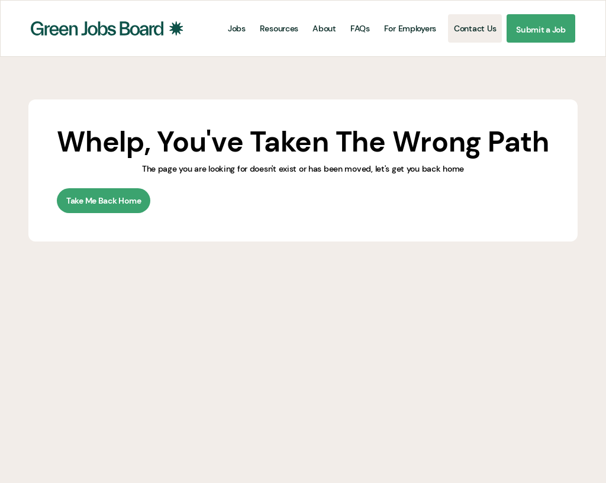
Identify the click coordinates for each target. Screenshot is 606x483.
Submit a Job (541, 29)
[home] (107, 28)
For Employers (410, 28)
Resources (279, 28)
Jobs (237, 28)
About (324, 28)
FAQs (360, 28)
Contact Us (475, 28)
